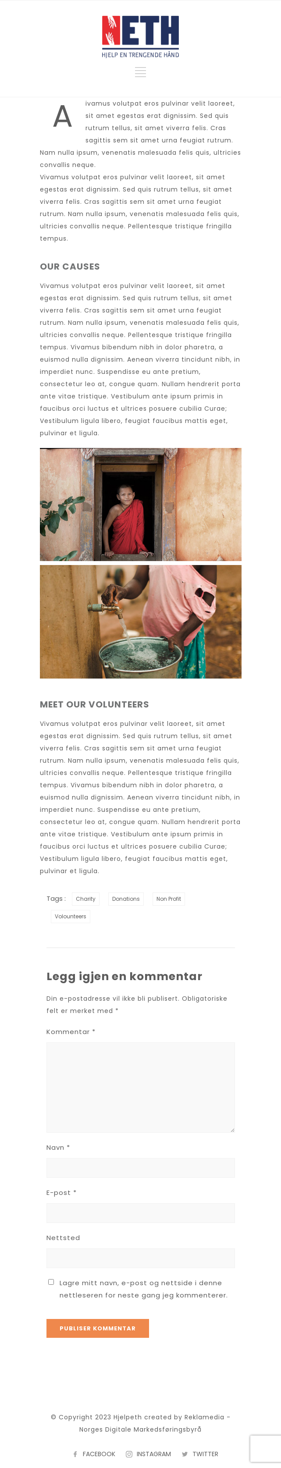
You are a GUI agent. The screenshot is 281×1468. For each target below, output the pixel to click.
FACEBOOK (99, 1454)
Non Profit (169, 899)
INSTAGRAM (154, 1454)
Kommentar (71, 1031)
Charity (86, 899)
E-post (61, 1192)
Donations (126, 899)
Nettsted (63, 1237)
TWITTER (205, 1454)
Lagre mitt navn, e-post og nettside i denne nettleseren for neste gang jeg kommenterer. (144, 1289)
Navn (58, 1147)
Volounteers (70, 916)
